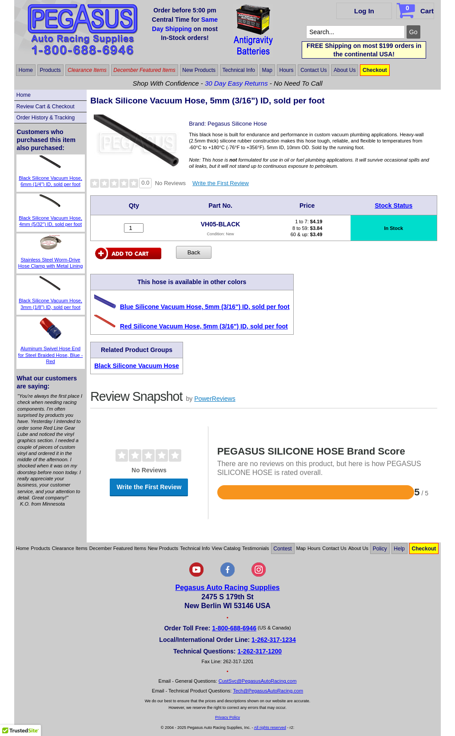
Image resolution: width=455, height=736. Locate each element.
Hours (286, 70)
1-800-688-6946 (234, 628)
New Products (199, 70)
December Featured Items (144, 70)
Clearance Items (87, 70)
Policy (380, 548)
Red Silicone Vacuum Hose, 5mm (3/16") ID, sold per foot (204, 326)
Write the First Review (220, 183)
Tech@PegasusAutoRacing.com (268, 690)
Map (267, 70)
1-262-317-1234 (273, 639)
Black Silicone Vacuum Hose (136, 365)
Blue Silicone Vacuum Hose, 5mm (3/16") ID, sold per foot (205, 306)
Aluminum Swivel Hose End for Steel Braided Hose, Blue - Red (50, 355)
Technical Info (239, 70)
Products (50, 70)
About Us (344, 70)
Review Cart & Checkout (45, 106)
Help (399, 548)
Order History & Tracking (45, 118)
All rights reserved (270, 727)
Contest (282, 548)
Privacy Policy (227, 717)
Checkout (375, 70)
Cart (416, 9)
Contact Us (313, 70)
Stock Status (393, 205)
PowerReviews (214, 398)
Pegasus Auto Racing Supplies (227, 587)
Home (26, 70)
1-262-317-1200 (259, 651)
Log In (364, 11)
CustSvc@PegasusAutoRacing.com (258, 681)
